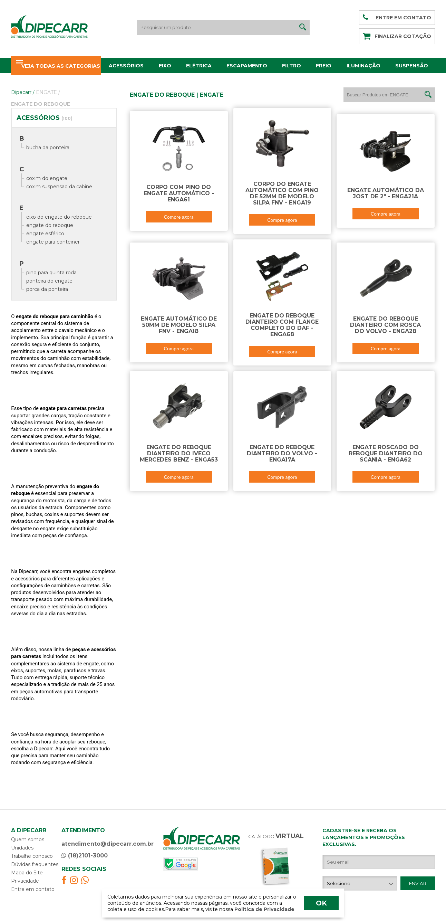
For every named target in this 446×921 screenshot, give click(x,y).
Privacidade (25, 881)
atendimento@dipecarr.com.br (107, 844)
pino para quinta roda (51, 272)
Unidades (22, 848)
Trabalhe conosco (32, 856)
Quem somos (27, 839)
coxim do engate (46, 178)
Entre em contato (33, 889)
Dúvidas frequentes (34, 864)
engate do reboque (49, 225)
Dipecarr (23, 92)
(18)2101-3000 (84, 855)
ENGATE (48, 92)
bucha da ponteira (47, 147)
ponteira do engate (49, 281)
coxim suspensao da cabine (59, 186)
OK (321, 903)
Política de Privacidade (263, 909)
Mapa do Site (27, 873)
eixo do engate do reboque (59, 217)
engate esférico (45, 233)
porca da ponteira (47, 289)
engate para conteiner (53, 242)
